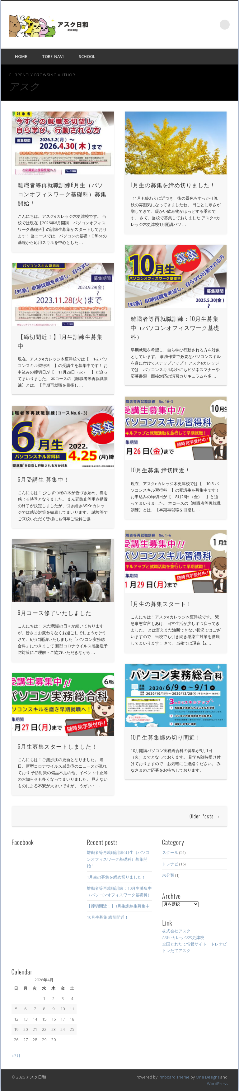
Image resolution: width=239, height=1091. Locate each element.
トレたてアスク (176, 950)
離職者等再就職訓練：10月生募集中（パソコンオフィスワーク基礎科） (175, 327)
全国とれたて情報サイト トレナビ (194, 944)
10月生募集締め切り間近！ (166, 737)
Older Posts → (205, 816)
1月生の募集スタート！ (161, 603)
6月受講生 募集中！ (43, 479)
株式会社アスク (176, 931)
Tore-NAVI (53, 56)
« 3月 (16, 1055)
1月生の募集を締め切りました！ (173, 185)
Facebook (212, 25)
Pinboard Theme (174, 1077)
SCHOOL (87, 56)
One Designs (207, 1077)
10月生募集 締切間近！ (161, 470)
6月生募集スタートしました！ (57, 746)
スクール (170, 852)
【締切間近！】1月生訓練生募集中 (118, 906)
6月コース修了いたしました (54, 612)
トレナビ (170, 864)
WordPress (217, 1083)
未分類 (168, 875)
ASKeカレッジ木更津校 (183, 937)
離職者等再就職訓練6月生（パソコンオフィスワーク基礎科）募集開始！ (62, 194)
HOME (21, 56)
